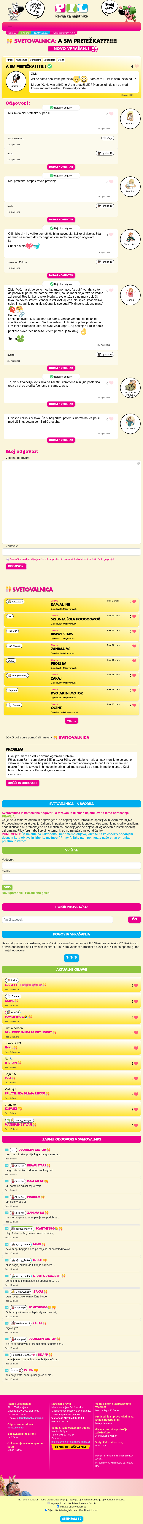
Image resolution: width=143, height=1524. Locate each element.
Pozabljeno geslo (37, 892)
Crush (40, 1260)
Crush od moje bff (49, 1276)
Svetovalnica (31, 41)
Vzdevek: (8, 859)
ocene (11, 1001)
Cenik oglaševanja (70, 1447)
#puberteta (49, 59)
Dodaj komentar (61, 167)
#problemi (35, 59)
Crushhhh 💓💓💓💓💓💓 (25, 985)
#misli (10, 59)
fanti (39, 1244)
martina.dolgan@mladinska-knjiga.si (70, 1441)
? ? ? (71, 958)
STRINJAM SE (71, 1519)
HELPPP (45, 1354)
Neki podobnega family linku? (30, 1032)
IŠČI (134, 919)
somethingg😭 (18, 1017)
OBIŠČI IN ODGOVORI (22, 782)
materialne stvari (20, 1124)
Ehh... (11, 1047)
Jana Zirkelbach (15, 1427)
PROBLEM (36, 1197)
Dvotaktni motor (34, 1150)
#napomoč (21, 59)
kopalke (13, 1108)
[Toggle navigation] (10, 26)
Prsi (10, 1078)
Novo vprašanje (72, 49)
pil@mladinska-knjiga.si (30, 1418)
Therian (13, 1063)
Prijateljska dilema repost (27, 1093)
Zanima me (38, 1213)
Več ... (71, 720)
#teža (61, 59)
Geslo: (6, 871)
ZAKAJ (40, 1291)
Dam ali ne (37, 1181)
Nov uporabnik (12, 892)
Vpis (7, 887)
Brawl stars (38, 1165)
